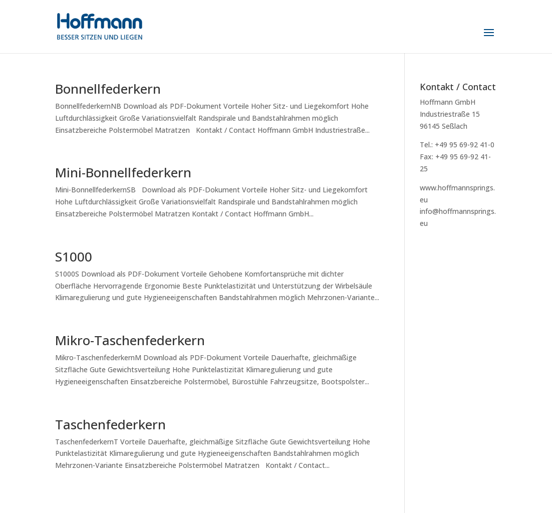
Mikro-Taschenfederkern (130, 340)
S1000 (73, 256)
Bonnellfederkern (108, 89)
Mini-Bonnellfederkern (123, 172)
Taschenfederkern (110, 424)
